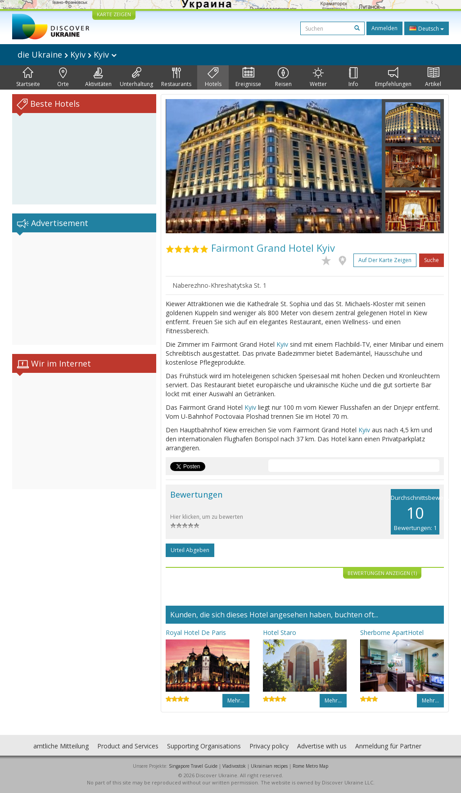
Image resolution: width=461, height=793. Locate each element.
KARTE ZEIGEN (114, 14)
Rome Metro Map (310, 766)
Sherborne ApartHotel (392, 632)
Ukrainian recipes (269, 766)
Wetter (318, 77)
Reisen (283, 77)
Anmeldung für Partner (388, 746)
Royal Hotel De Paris (196, 632)
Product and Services (127, 746)
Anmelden (384, 28)
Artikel (433, 77)
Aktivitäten (98, 77)
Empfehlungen (393, 77)
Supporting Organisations (204, 746)
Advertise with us (322, 746)
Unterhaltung (136, 77)
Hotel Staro (279, 632)
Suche (431, 260)
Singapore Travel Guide (193, 766)
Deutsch (426, 28)
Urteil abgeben (190, 550)
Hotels (213, 77)
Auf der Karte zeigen (384, 260)
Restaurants (176, 77)
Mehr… (235, 700)
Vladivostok (234, 766)
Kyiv (282, 344)
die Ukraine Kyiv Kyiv (67, 54)
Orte (63, 77)
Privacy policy (269, 746)
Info (353, 77)
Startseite (28, 77)
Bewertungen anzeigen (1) (382, 573)
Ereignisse (248, 77)
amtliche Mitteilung (61, 746)
